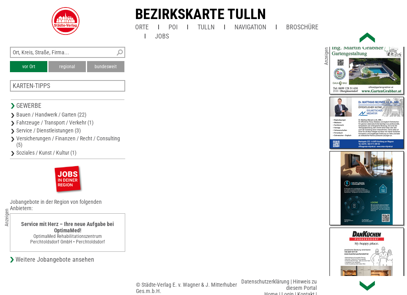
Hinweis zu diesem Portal (301, 284)
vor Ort (28, 66)
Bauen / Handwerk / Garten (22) (51, 114)
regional (67, 66)
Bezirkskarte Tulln (200, 14)
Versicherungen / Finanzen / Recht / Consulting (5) (68, 141)
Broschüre (302, 27)
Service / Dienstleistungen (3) (48, 130)
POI (173, 27)
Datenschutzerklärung (265, 281)
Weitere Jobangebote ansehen (55, 259)
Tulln (206, 27)
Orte (142, 27)
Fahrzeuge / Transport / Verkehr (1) (54, 122)
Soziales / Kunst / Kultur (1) (46, 152)
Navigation (250, 27)
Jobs (162, 36)
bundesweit (106, 66)
